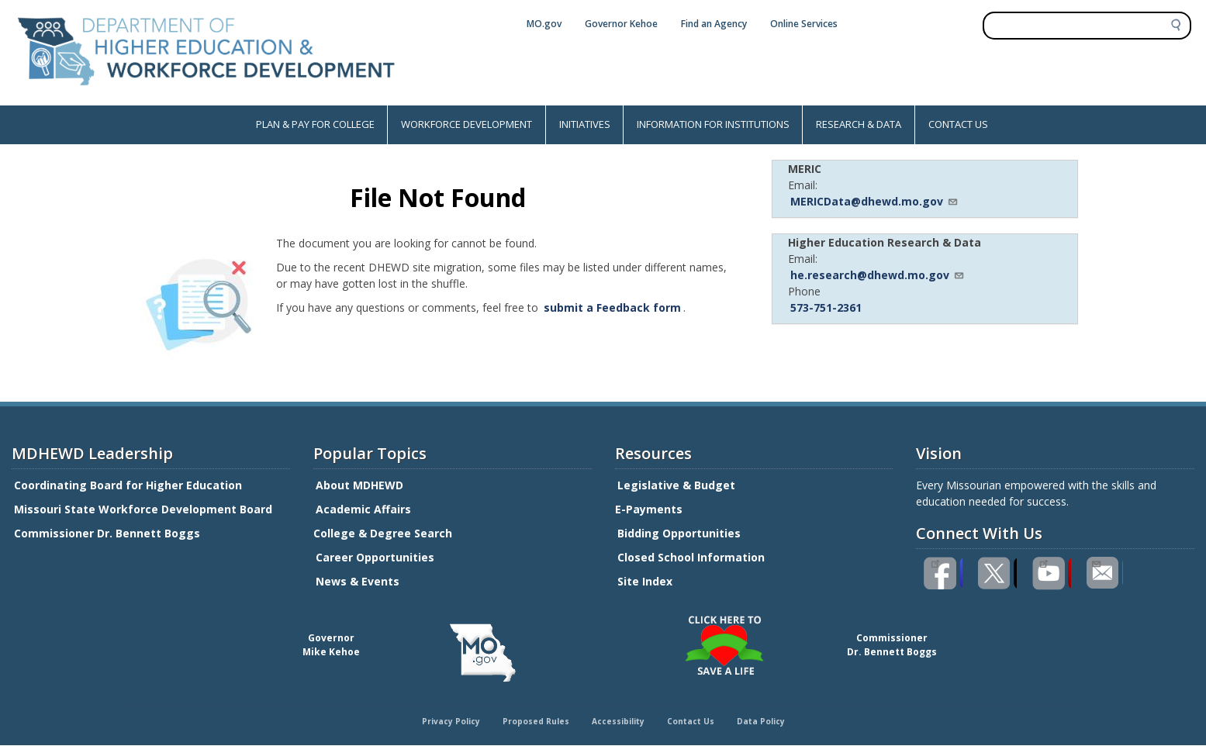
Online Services (804, 23)
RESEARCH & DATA (858, 124)
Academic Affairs (365, 509)
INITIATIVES (584, 124)
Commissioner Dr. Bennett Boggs (107, 533)
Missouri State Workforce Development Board (143, 509)
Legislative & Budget (677, 485)
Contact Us (690, 721)
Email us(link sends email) (1095, 562)
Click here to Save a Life (605, 618)
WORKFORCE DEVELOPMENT (466, 124)
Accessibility (618, 721)
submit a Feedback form (612, 307)
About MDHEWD (359, 485)
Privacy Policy (451, 721)
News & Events (357, 581)
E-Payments (648, 509)
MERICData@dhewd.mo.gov (874, 201)
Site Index (646, 581)
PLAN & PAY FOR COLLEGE (315, 124)
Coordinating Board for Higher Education (129, 485)
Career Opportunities (375, 557)
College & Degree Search (384, 533)
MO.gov (544, 23)
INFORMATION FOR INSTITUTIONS (713, 124)
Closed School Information (691, 557)
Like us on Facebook (935, 562)
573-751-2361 (826, 307)
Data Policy (761, 721)
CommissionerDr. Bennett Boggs (892, 644)
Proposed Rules (536, 721)
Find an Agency (714, 23)
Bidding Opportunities (680, 533)
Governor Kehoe (621, 23)
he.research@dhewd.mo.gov (877, 275)
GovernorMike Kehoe (331, 644)
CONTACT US (958, 124)
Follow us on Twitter (997, 573)
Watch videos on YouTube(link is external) (1043, 562)
